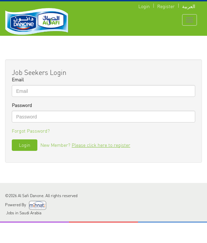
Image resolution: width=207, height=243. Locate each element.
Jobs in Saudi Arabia (23, 212)
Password (22, 105)
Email (18, 80)
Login (144, 6)
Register (166, 6)
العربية (188, 6)
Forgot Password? (31, 131)
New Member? (85, 145)
